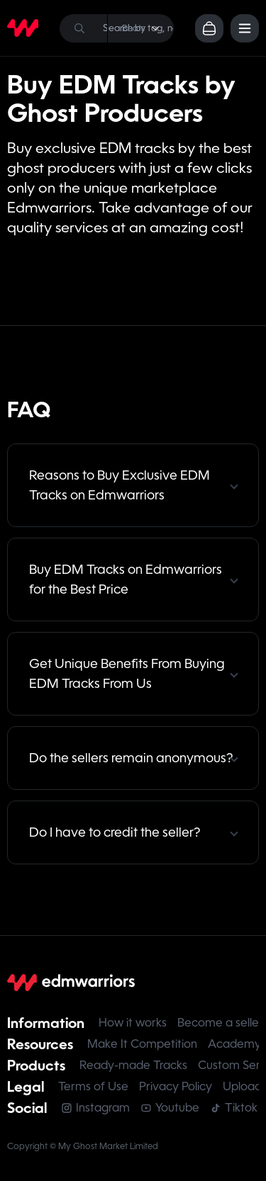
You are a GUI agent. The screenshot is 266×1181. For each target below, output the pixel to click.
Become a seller (220, 1022)
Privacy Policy (175, 1086)
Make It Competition (142, 1044)
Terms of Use (93, 1086)
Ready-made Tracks (133, 1065)
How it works (133, 1022)
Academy (234, 1044)
